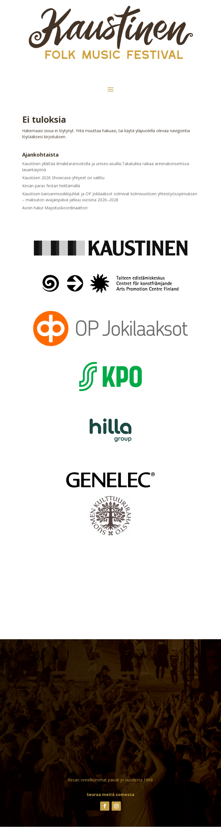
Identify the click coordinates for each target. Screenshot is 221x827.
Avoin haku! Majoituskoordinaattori (54, 207)
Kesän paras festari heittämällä (51, 185)
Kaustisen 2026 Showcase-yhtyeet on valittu (63, 177)
